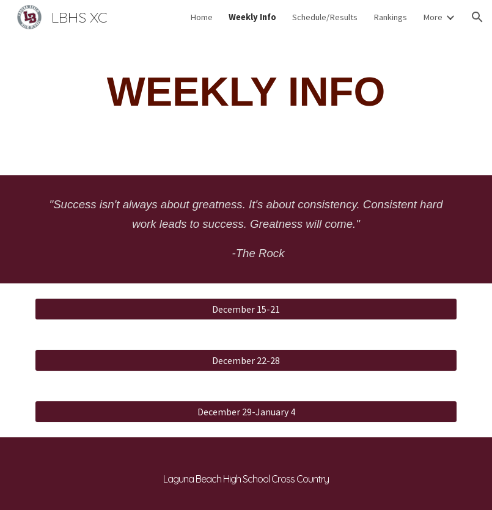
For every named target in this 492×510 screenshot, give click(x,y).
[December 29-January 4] (246, 411)
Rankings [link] (390, 17)
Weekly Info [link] (252, 17)
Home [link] (201, 17)
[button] (477, 17)
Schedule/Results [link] (325, 17)
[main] (246, 92)
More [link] (432, 17)
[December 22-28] (246, 360)
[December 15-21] (246, 309)
